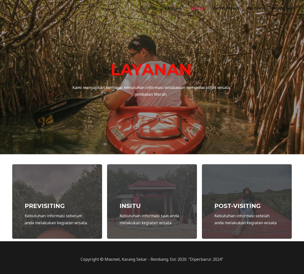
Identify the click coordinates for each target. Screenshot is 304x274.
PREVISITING (45, 206)
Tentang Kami (282, 8)
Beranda (148, 8)
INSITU (130, 206)
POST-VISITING (238, 206)
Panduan (172, 8)
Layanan (197, 8)
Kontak (254, 8)
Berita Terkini (226, 8)
